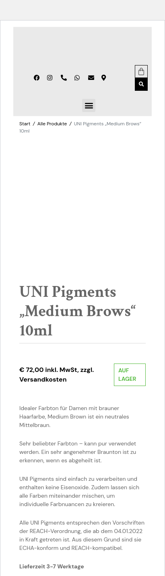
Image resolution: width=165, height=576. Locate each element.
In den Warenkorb (105, 478)
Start (24, 124)
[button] (141, 84)
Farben (84, 503)
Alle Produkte (52, 124)
